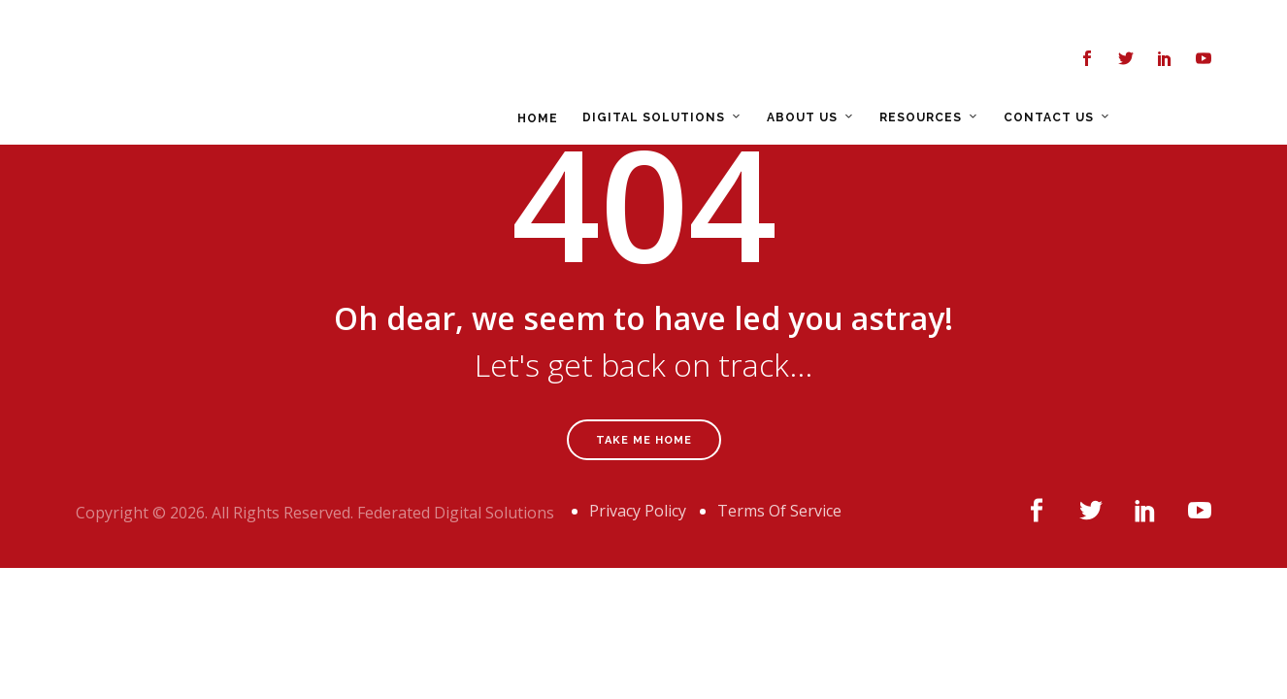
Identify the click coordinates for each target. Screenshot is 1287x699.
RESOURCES (814, 60)
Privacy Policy (637, 510)
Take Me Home (644, 440)
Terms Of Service (779, 510)
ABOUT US (695, 60)
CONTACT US (942, 60)
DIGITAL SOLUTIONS (547, 60)
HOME (431, 61)
